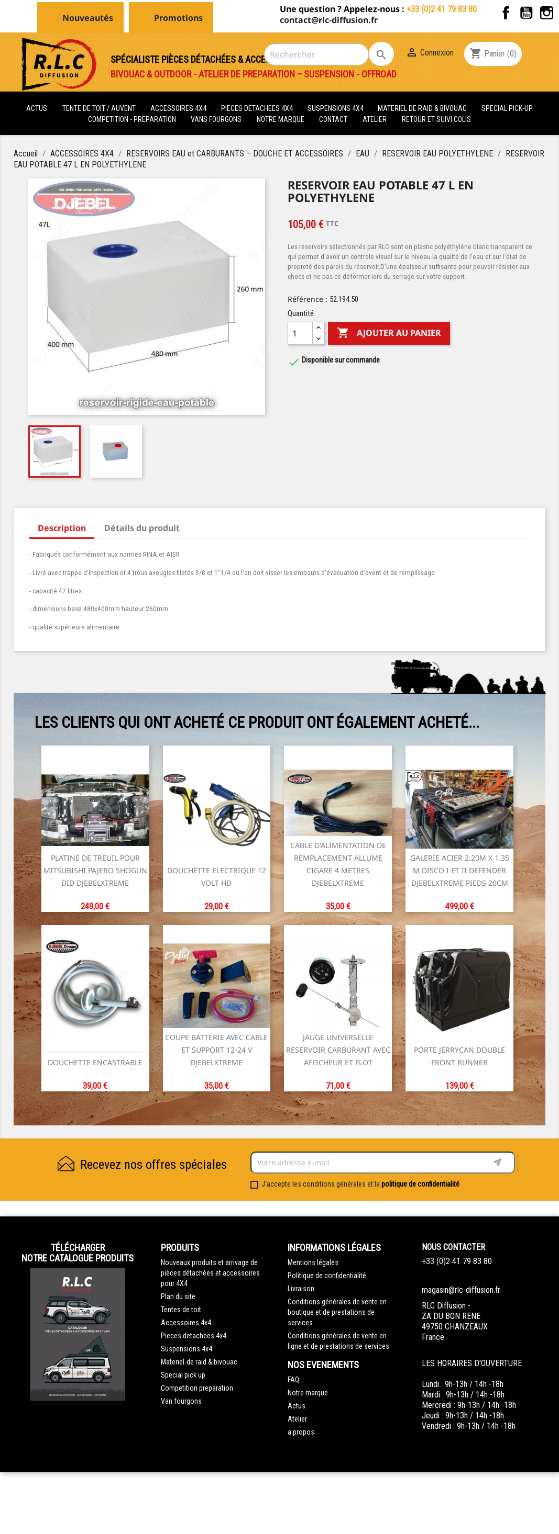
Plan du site (178, 1296)
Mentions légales (313, 1262)
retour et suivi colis (436, 119)
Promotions (178, 18)
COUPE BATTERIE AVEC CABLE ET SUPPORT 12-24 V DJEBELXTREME (216, 1049)
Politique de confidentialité (327, 1275)
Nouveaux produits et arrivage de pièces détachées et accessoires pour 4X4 (210, 1273)
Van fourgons (181, 1401)
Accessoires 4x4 (186, 1322)
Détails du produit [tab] (142, 528)
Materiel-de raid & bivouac (199, 1362)
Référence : (307, 299)
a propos (301, 1432)
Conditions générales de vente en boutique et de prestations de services (337, 1312)
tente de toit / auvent (99, 108)
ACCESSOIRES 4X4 (179, 108)
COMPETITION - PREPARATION (133, 119)
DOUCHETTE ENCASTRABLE (95, 1062)
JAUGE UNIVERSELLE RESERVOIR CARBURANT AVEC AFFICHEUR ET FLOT (338, 1049)
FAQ (293, 1379)
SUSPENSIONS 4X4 (336, 108)
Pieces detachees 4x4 (193, 1336)
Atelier (375, 119)
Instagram (547, 13)
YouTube (526, 13)
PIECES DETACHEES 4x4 (257, 108)
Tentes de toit (181, 1309)
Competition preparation (197, 1388)
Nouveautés (87, 18)
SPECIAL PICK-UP (507, 108)
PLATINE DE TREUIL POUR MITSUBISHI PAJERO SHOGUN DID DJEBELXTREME (95, 870)
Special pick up (183, 1375)
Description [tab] (62, 528)
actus (36, 108)
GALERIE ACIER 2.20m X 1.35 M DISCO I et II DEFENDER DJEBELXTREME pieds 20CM (459, 870)
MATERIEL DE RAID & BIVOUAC (423, 108)
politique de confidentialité (420, 1184)
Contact (333, 119)
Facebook (506, 13)
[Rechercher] (316, 54)
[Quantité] (300, 333)
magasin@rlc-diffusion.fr (461, 1290)
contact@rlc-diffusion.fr (329, 20)
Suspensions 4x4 (186, 1349)
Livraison (301, 1288)
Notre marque (280, 119)
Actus (296, 1406)
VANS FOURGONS (216, 119)
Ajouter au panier (389, 333)
